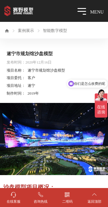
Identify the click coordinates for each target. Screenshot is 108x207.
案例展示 (26, 30)
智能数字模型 (55, 30)
